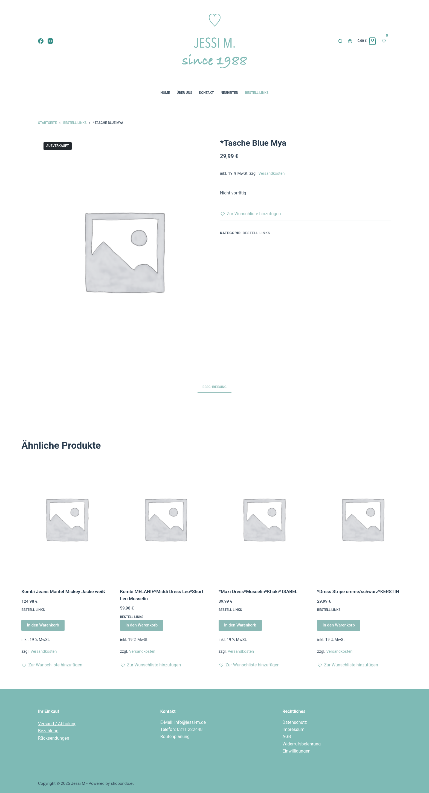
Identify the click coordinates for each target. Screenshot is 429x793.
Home (165, 93)
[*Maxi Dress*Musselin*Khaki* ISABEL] (264, 519)
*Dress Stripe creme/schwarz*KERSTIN (358, 591)
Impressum (293, 729)
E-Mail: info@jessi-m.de (183, 722)
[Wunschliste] (386, 40)
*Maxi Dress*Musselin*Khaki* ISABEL (258, 591)
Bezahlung (48, 730)
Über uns (184, 93)
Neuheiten (229, 93)
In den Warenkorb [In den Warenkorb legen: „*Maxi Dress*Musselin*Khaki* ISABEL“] (240, 625)
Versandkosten (272, 173)
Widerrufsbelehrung (301, 744)
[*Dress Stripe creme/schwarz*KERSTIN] (362, 519)
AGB (286, 736)
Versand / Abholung (57, 723)
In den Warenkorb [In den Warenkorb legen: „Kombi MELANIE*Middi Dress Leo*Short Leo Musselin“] (142, 625)
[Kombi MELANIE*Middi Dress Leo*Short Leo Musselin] (165, 519)
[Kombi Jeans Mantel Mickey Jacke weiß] (66, 519)
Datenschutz (294, 722)
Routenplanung (175, 736)
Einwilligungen (296, 751)
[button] (250, 213)
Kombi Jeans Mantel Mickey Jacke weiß (63, 591)
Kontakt (206, 93)
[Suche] (340, 41)
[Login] (350, 41)
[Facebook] (41, 41)
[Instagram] (50, 41)
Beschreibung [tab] (214, 387)
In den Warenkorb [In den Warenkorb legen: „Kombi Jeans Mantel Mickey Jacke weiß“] (43, 625)
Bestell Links (256, 93)
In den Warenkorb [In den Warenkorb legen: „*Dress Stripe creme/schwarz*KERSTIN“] (339, 625)
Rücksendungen (53, 738)
